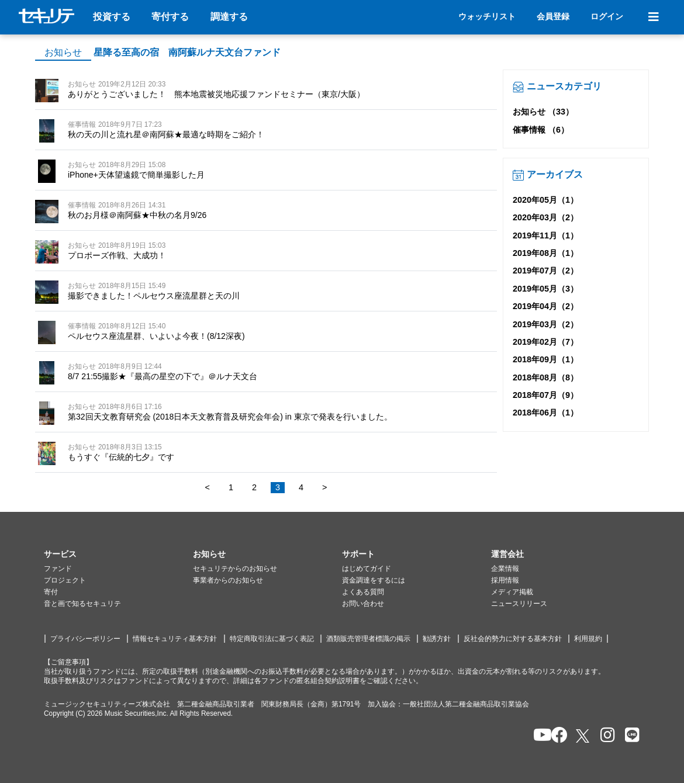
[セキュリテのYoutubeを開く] (537, 736)
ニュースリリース (519, 604)
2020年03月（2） (545, 217)
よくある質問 (363, 592)
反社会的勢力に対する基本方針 (513, 639)
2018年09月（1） (545, 359)
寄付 (51, 592)
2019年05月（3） (545, 288)
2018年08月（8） (545, 377)
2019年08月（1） (545, 253)
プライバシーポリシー (85, 639)
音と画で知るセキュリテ (82, 604)
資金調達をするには (373, 580)
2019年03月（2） (545, 324)
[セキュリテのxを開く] (583, 736)
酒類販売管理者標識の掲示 (368, 639)
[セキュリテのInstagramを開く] (604, 736)
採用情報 (505, 580)
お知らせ (63, 52)
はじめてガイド (366, 568)
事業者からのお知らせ (228, 580)
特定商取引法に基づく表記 (272, 639)
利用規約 (588, 639)
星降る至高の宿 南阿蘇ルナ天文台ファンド (187, 52)
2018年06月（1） (545, 412)
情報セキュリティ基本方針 (175, 639)
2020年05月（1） (545, 200)
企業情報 (505, 568)
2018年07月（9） (545, 395)
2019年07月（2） (545, 270)
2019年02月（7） (545, 342)
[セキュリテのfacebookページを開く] (555, 736)
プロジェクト (65, 580)
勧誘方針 (437, 639)
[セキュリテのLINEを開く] (629, 736)
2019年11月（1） (545, 235)
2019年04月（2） (545, 306)
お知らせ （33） (543, 111)
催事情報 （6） (541, 129)
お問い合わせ (363, 604)
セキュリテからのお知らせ (235, 568)
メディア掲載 (512, 592)
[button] (118, 554)
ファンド (58, 568)
